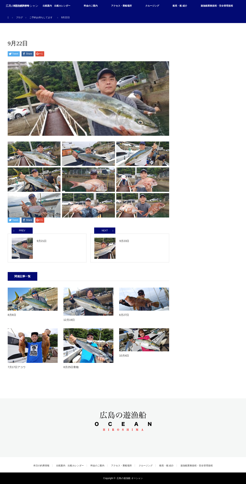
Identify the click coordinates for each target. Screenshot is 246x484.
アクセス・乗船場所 (121, 5)
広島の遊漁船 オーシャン (22, 5)
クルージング (152, 5)
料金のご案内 (91, 5)
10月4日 (124, 355)
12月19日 (69, 319)
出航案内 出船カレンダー (56, 5)
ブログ (19, 17)
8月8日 (12, 314)
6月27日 (124, 314)
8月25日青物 (71, 367)
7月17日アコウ (17, 367)
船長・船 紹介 (180, 5)
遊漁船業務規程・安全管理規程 (217, 5)
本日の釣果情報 (41, 465)
